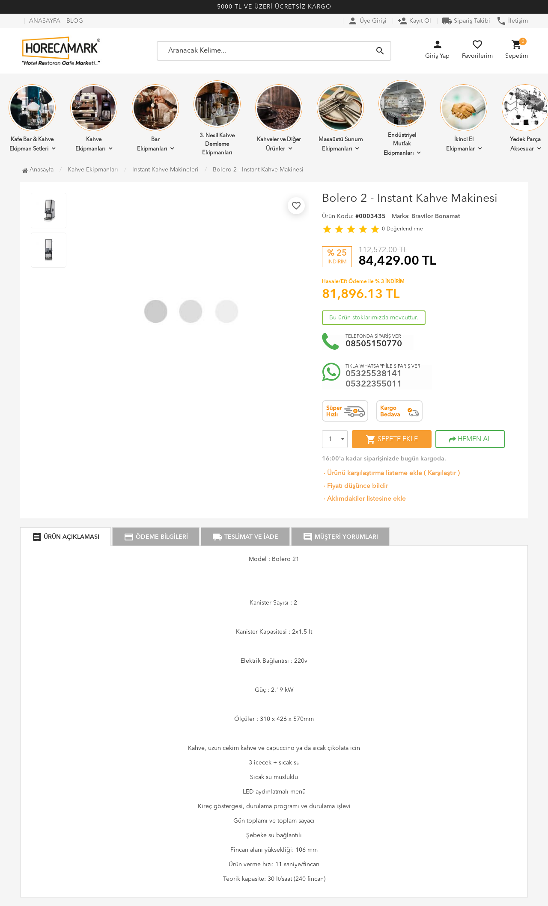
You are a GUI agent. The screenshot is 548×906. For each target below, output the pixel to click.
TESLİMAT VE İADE (245, 537)
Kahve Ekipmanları (93, 118)
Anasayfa (38, 170)
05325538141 (373, 374)
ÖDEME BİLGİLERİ (156, 537)
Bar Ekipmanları (155, 118)
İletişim (512, 21)
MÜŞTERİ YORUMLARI (340, 537)
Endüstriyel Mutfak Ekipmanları (402, 118)
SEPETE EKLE (392, 439)
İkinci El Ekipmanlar (463, 118)
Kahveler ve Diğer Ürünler (278, 118)
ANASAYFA (44, 21)
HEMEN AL (470, 439)
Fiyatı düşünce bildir (355, 486)
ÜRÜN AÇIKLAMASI (65, 537)
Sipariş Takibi (466, 21)
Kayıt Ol (414, 21)
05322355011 (373, 384)
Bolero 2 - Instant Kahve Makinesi (258, 170)
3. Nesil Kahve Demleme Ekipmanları (217, 118)
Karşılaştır (442, 473)
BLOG (74, 21)
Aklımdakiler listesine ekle (364, 499)
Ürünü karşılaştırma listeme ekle (372, 473)
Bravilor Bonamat (435, 216)
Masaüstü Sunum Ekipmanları (340, 118)
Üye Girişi (367, 21)
